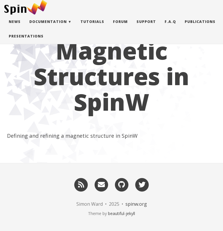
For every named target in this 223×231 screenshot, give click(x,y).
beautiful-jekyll (121, 213)
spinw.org (136, 204)
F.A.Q (170, 27)
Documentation (48, 27)
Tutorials (92, 27)
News (15, 27)
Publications (200, 27)
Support (146, 27)
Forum (120, 27)
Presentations (26, 42)
